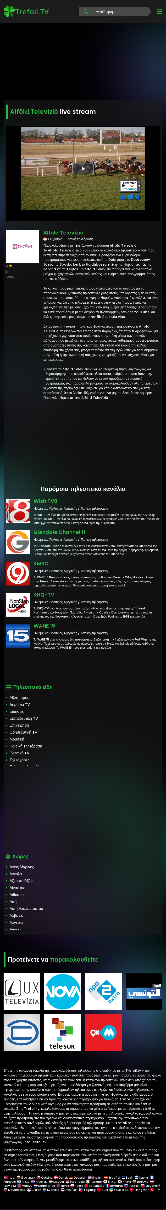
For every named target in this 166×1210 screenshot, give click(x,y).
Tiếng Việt (139, 1190)
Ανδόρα (16, 929)
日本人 (110, 1182)
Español (112, 1178)
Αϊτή (13, 901)
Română (114, 1186)
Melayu (25, 1186)
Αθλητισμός (19, 697)
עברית (23, 1182)
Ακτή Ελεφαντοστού (26, 908)
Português (94, 1186)
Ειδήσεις (17, 711)
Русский (131, 1186)
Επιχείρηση (19, 725)
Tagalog (87, 1190)
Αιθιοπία (17, 895)
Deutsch (77, 1178)
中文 (154, 1190)
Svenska (51, 1190)
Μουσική (17, 739)
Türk (102, 1190)
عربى (10, 1178)
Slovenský (150, 1186)
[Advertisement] (83, 62)
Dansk (60, 1178)
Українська (119, 1190)
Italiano (94, 1182)
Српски (34, 1190)
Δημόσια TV (20, 704)
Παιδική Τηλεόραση (26, 746)
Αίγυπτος (17, 888)
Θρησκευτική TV (23, 732)
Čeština (44, 1178)
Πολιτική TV (19, 753)
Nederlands (44, 1186)
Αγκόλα (16, 874)
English (95, 1178)
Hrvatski (39, 1182)
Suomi (141, 1178)
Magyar (56, 1182)
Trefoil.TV (26, 11)
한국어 (124, 1182)
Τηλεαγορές (19, 760)
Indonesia (75, 1182)
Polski (77, 1186)
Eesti (127, 1178)
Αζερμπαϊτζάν (21, 881)
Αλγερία (16, 922)
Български (26, 1178)
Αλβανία (16, 915)
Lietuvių (140, 1182)
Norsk (63, 1186)
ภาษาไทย (69, 1190)
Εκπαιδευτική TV (24, 718)
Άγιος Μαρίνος (22, 867)
